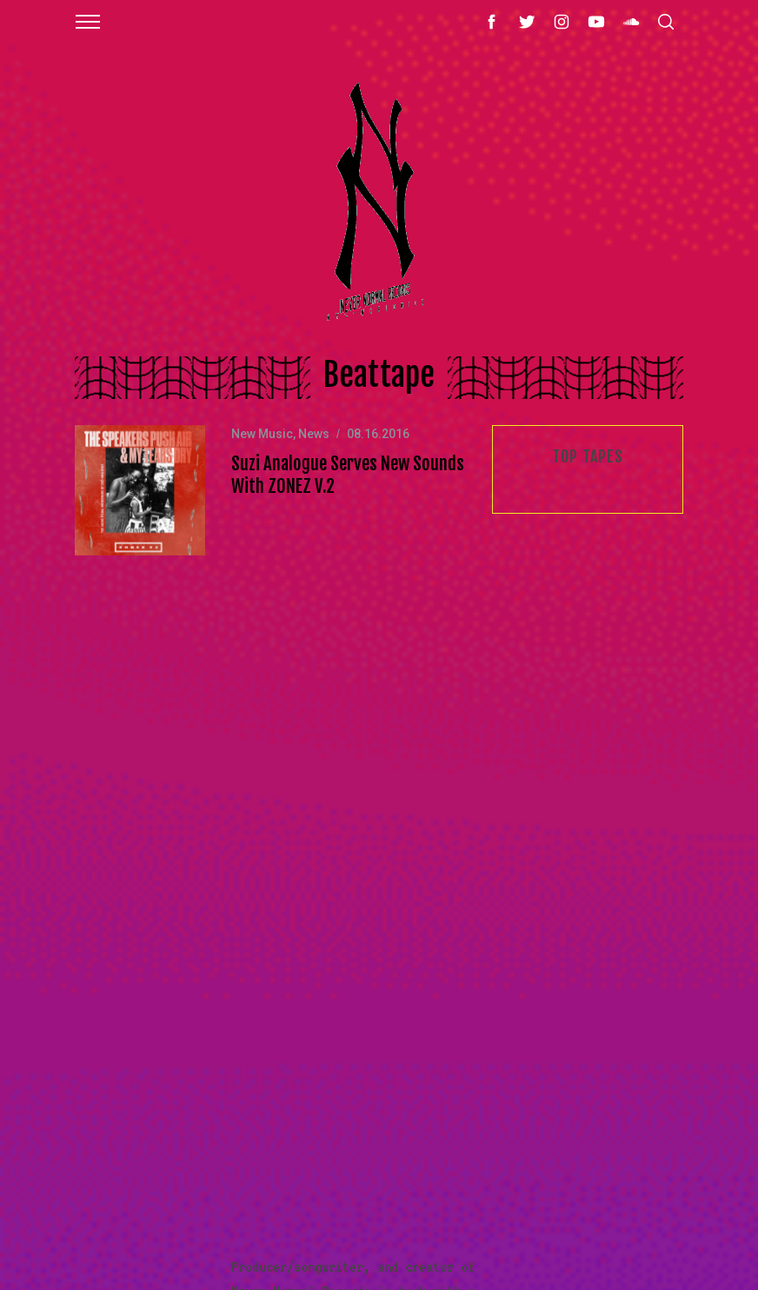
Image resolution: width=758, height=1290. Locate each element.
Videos (77, 1110)
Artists (80, 1070)
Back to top (650, 1232)
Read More (381, 625)
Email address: (606, 776)
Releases (82, 989)
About (75, 788)
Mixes (75, 948)
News (313, 434)
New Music (262, 434)
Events (77, 1029)
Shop (72, 868)
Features (82, 908)
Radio (75, 1150)
